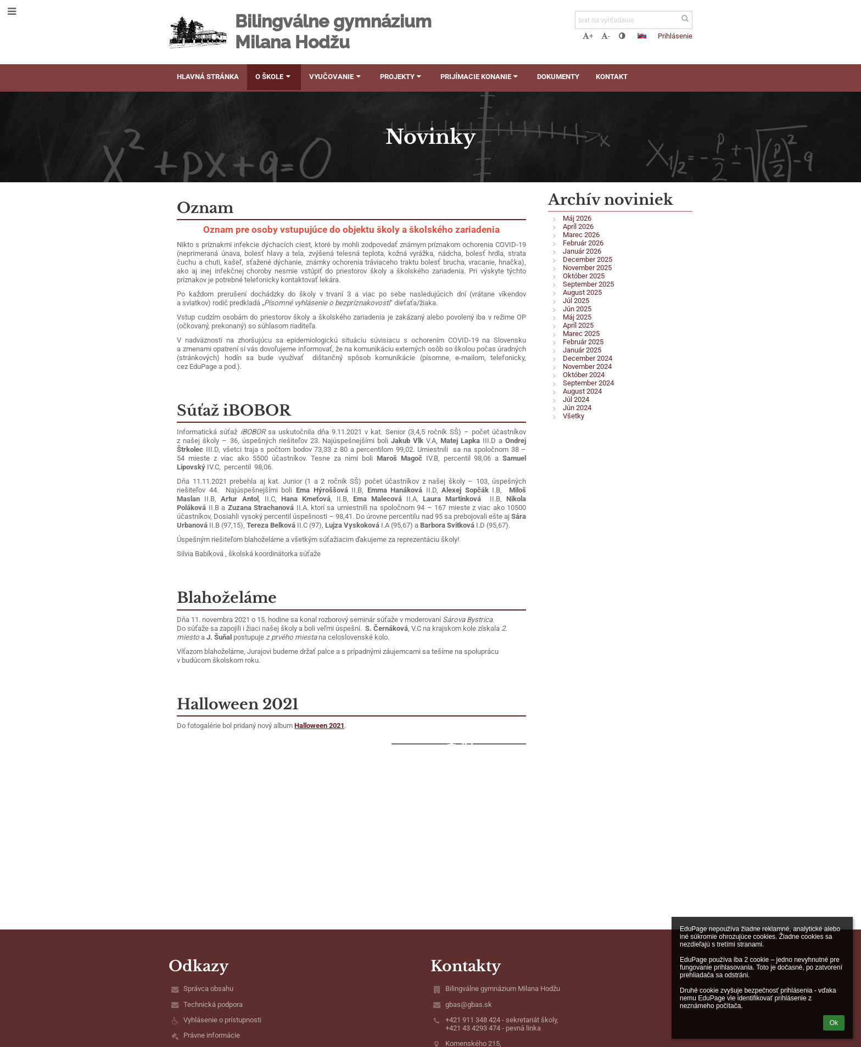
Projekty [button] (402, 76)
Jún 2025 (577, 309)
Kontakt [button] (612, 76)
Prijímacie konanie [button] (480, 76)
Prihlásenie (675, 36)
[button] (642, 35)
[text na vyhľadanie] (633, 20)
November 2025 (587, 268)
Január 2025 (582, 350)
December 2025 (587, 259)
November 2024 (587, 366)
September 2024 (588, 383)
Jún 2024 (577, 408)
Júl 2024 (576, 399)
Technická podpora (213, 1004)
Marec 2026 (581, 235)
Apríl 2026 (578, 226)
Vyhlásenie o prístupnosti (222, 1020)
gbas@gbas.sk (468, 1004)
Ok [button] (834, 1023)
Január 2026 (582, 251)
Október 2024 (584, 375)
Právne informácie (211, 1035)
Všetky (573, 416)
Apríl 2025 (578, 325)
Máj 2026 (577, 218)
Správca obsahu (208, 988)
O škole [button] (274, 76)
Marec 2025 (581, 333)
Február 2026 (583, 243)
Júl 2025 (576, 300)
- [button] (605, 36)
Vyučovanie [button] (336, 76)
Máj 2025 (577, 317)
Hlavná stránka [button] (208, 76)
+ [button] (588, 36)
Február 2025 (583, 342)
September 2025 (588, 284)
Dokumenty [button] (558, 76)
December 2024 (587, 358)
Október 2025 (584, 276)
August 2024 (582, 391)
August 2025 (582, 292)
